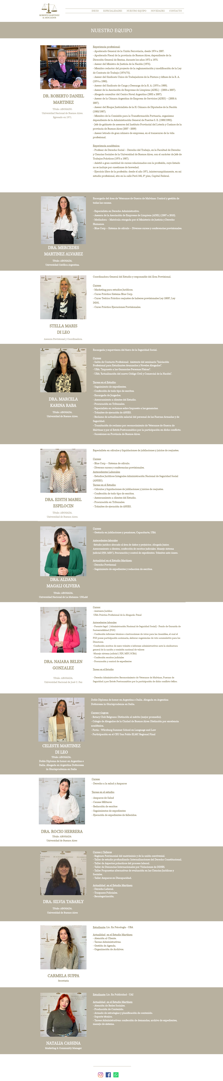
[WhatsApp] (116, 1074)
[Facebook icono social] (108, 1074)
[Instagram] (100, 1074)
